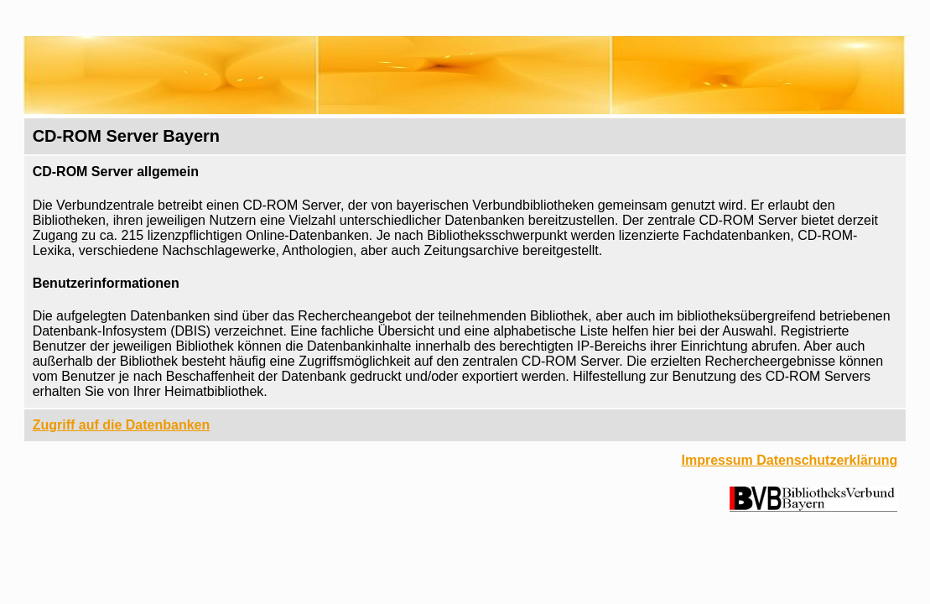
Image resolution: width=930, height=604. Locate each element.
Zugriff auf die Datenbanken (121, 425)
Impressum (716, 460)
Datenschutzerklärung (826, 460)
